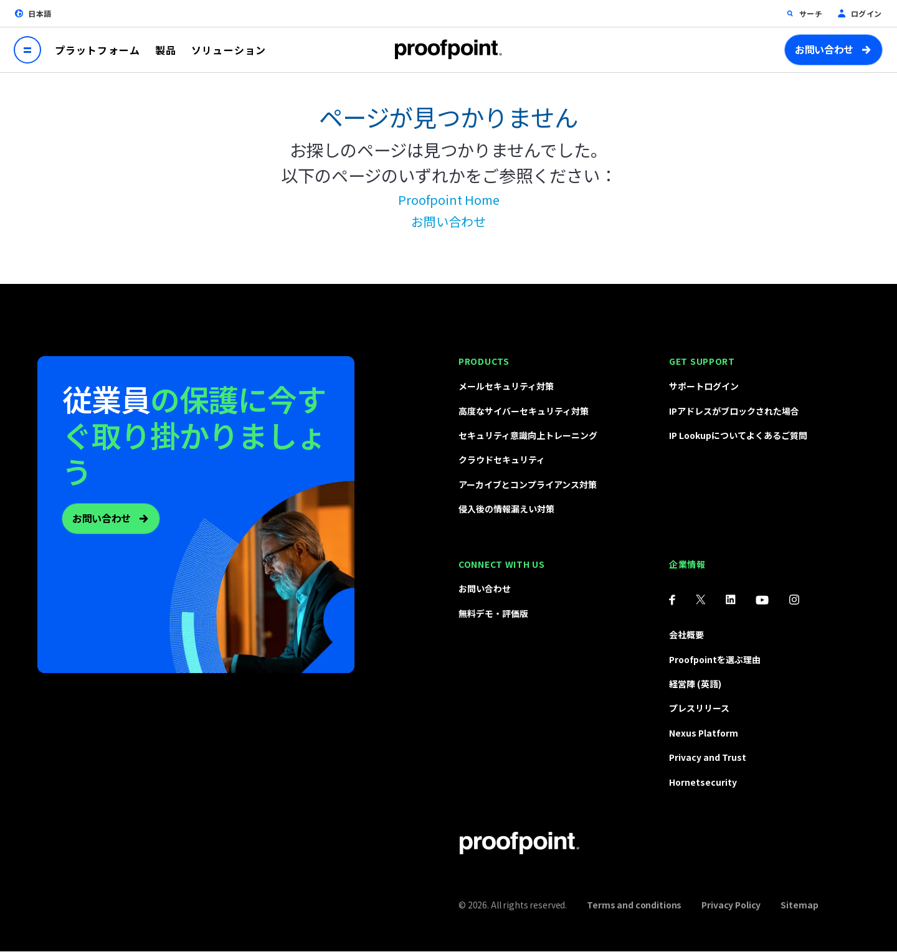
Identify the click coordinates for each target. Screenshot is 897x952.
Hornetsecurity (703, 782)
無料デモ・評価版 (493, 613)
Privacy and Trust (707, 757)
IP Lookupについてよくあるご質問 (738, 435)
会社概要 (686, 634)
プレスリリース (699, 708)
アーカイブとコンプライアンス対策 (527, 484)
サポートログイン (704, 386)
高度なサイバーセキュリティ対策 (523, 411)
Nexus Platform (703, 733)
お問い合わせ (824, 49)
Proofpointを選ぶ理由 (715, 659)
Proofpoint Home (449, 200)
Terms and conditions (634, 905)
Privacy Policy (731, 905)
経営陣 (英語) (695, 683)
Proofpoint (448, 49)
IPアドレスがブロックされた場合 (734, 411)
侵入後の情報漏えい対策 (506, 508)
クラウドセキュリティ (501, 459)
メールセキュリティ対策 (506, 386)
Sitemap (799, 905)
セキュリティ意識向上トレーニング (527, 435)
